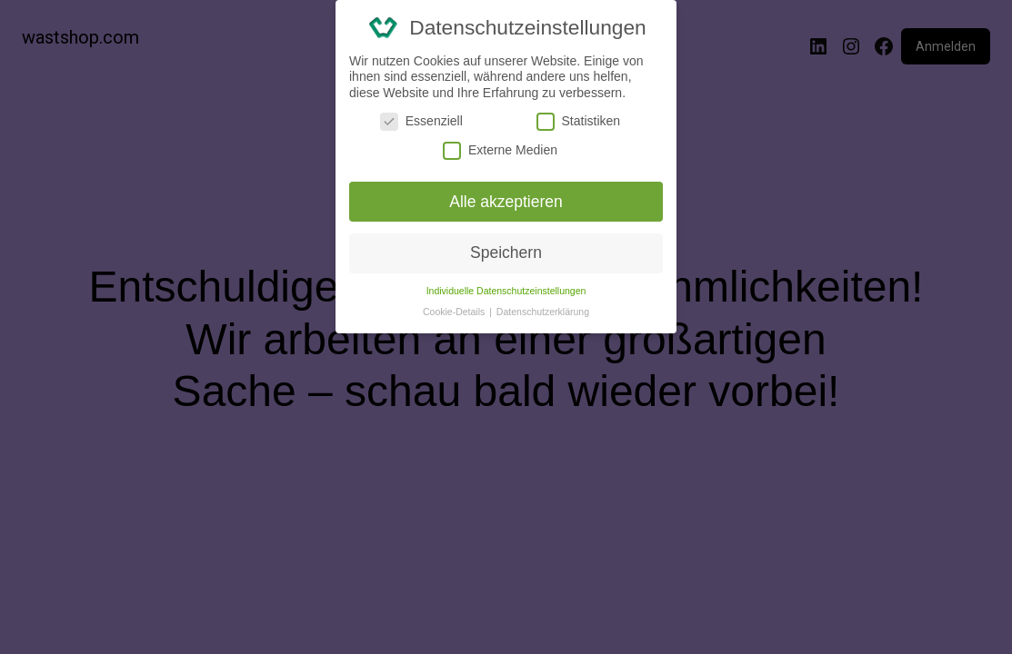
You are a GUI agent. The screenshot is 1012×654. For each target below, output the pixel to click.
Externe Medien (500, 150)
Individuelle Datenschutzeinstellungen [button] (506, 290)
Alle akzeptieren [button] (506, 202)
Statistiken (578, 121)
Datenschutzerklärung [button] (542, 311)
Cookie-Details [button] (455, 311)
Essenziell (421, 121)
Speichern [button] (506, 252)
